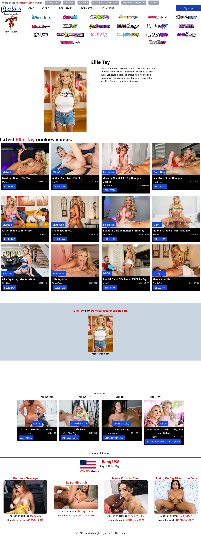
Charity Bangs (121, 429)
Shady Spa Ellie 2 (62, 230)
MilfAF (56, 172)
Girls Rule (79, 429)
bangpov (186, 515)
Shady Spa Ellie (161, 279)
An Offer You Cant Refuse (17, 230)
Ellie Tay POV (59, 279)
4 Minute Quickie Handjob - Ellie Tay (123, 230)
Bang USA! (111, 461)
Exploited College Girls (134, 2)
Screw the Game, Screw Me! (37, 429)
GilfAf (163, 423)
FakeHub (83, 2)
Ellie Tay (78, 310)
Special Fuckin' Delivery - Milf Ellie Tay (125, 279)
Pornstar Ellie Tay (100, 353)
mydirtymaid (136, 515)
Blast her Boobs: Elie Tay (16, 178)
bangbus (35, 515)
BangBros (69, 2)
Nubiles (153, 2)
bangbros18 (86, 511)
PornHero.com (24, 2)
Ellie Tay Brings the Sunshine (18, 279)
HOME (30, 8)
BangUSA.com (34, 520)
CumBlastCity (79, 423)
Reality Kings (53, 2)
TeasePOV (58, 273)
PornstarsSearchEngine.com (109, 310)
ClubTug (7, 224)
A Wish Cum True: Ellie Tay (67, 178)
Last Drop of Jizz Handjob (167, 178)
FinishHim (109, 172)
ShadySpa (58, 224)
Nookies (7, 273)
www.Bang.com (89, 470)
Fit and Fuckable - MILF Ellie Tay (171, 230)
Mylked (7, 172)
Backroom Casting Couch (105, 2)
